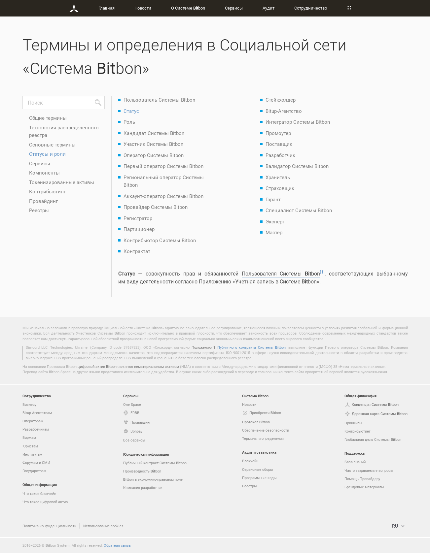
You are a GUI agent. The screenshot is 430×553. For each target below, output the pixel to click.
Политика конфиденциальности (49, 525)
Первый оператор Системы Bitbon (163, 166)
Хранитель (278, 177)
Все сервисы (134, 440)
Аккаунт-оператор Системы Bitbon (163, 196)
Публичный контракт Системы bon (155, 463)
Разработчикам (35, 429)
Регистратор (138, 218)
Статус (131, 111)
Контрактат (137, 251)
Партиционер (139, 229)
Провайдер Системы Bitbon (156, 207)
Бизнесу (29, 404)
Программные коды (259, 477)
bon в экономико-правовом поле (153, 479)
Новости (142, 8)
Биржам (29, 437)
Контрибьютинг (47, 191)
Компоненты (44, 172)
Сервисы (234, 8)
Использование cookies (103, 525)
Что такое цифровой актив (45, 501)
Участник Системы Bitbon (153, 144)
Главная (106, 8)
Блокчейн (250, 460)
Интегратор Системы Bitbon (298, 121)
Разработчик (280, 155)
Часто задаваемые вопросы (368, 470)
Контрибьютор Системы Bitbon (160, 240)
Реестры (39, 210)
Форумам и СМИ (36, 462)
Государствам (34, 470)
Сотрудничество (310, 8)
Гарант (273, 199)
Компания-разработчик (142, 487)
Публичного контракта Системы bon (251, 347)
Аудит (268, 8)
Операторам (32, 420)
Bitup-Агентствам (37, 412)
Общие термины (48, 117)
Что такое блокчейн (39, 493)
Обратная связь (117, 545)
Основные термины (52, 144)
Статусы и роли (47, 153)
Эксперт (275, 221)
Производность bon (142, 471)
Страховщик (280, 188)
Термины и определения (263, 438)
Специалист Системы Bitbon (299, 210)
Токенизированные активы (61, 182)
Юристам (30, 445)
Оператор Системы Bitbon (154, 155)
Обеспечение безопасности (265, 430)
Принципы (353, 422)
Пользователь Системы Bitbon (159, 99)
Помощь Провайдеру (362, 478)
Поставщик (279, 144)
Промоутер (278, 133)
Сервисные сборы (257, 469)
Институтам (32, 454)
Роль (129, 121)
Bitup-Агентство (284, 111)
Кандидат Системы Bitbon (154, 133)
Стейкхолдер (281, 99)
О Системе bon (188, 8)
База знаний (355, 461)
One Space (132, 404)
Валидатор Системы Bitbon (297, 166)
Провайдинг (43, 201)
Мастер (274, 232)
